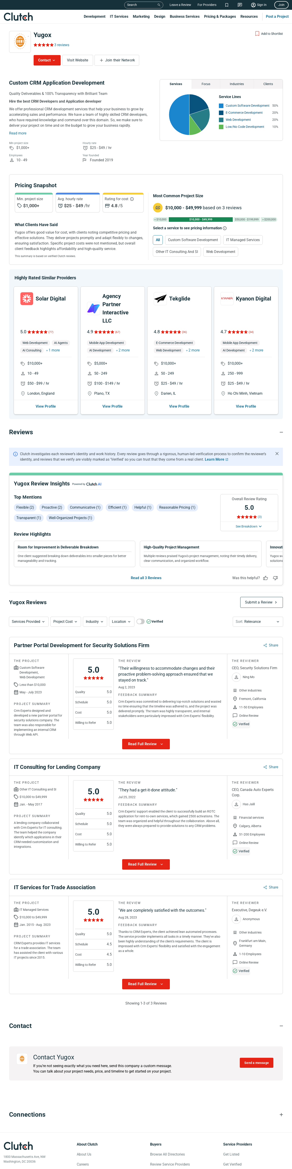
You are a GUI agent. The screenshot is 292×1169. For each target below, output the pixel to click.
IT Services (119, 16)
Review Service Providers (170, 1164)
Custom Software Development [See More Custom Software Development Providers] (248, 105)
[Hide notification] (277, 453)
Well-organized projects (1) (70, 518)
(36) (184, 332)
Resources (249, 16)
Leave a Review (180, 5)
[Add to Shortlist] (269, 33)
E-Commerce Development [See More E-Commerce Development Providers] (244, 112)
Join (281, 5)
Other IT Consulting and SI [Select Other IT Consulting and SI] (177, 252)
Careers (83, 1164)
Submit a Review (258, 602)
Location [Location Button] (119, 621)
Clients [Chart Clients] (268, 84)
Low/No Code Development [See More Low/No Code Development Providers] (245, 127)
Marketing (141, 16)
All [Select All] (158, 240)
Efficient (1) (117, 507)
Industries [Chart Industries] (237, 84)
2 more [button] (124, 350)
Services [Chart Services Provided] (176, 84)
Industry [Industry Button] (92, 621)
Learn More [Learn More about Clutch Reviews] (214, 459)
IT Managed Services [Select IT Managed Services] (243, 240)
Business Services (185, 16)
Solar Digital (51, 298)
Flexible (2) (25, 507)
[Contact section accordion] (146, 1026)
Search (132, 5)
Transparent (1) (28, 518)
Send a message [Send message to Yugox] (256, 1063)
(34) (251, 332)
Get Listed (231, 1154)
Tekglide (179, 298)
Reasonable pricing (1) (177, 507)
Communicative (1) (85, 507)
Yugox (42, 35)
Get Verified (232, 1164)
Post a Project (277, 16)
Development (94, 16)
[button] (28, 621)
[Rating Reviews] (43, 44)
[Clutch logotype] (18, 1146)
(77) (50, 332)
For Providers (207, 5)
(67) (117, 332)
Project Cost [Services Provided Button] (63, 621)
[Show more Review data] (146, 744)
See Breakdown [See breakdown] (246, 526)
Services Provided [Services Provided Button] (26, 621)
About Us (84, 1154)
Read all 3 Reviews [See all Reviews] (146, 578)
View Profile (46, 406)
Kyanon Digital (253, 298)
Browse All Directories (167, 1154)
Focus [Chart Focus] (206, 84)
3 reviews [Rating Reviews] (61, 45)
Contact (44, 60)
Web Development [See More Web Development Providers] (238, 119)
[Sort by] (258, 621)
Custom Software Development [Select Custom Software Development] (193, 240)
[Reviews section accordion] (146, 432)
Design (159, 16)
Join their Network (120, 60)
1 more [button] (54, 350)
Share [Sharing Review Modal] (273, 645)
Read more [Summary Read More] (17, 133)
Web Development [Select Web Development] (220, 252)
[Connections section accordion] (146, 1114)
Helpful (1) (142, 507)
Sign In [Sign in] (262, 5)
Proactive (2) (52, 507)
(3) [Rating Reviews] (260, 517)
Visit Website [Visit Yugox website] (77, 60)
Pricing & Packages (220, 16)
